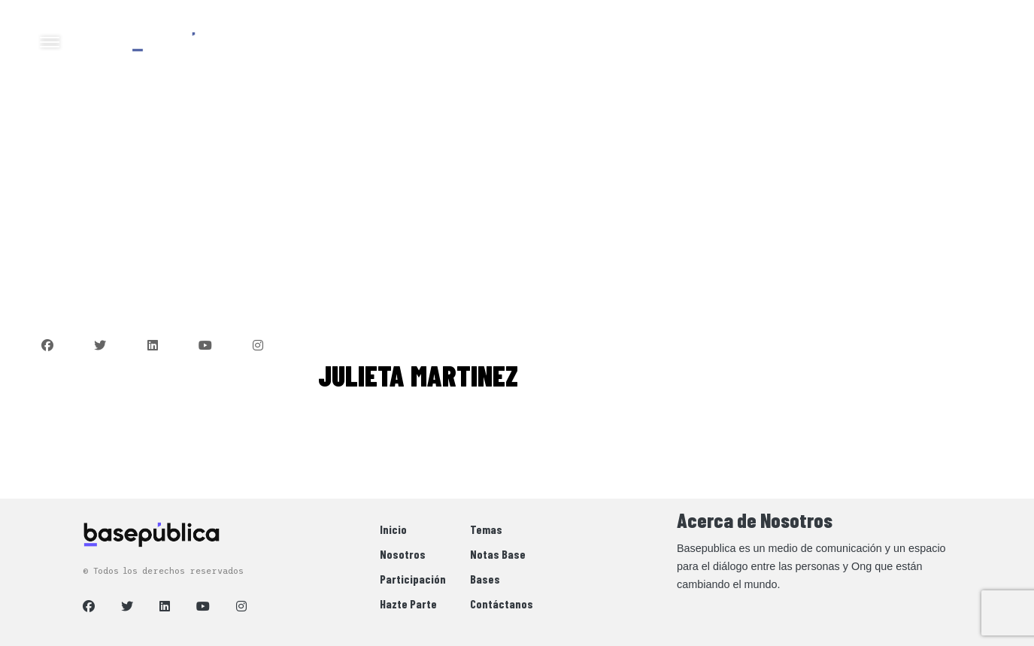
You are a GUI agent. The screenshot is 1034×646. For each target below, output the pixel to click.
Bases (485, 578)
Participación (413, 578)
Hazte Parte (408, 603)
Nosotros (403, 553)
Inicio (393, 529)
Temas (486, 529)
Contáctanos (501, 603)
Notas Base (498, 553)
